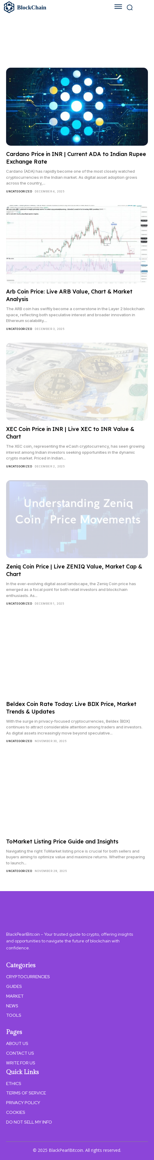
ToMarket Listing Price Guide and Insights (62, 841)
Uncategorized (19, 191)
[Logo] (50, 7)
